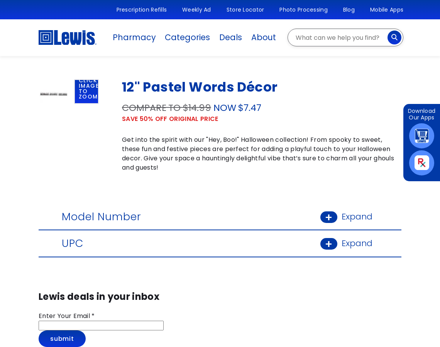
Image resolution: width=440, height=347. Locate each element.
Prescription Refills (142, 10)
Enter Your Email (67, 315)
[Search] (394, 37)
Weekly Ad (196, 10)
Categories (187, 37)
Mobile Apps (386, 10)
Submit (62, 338)
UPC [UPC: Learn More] (220, 243)
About (263, 37)
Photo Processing (303, 10)
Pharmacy (134, 37)
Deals (230, 37)
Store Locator (245, 10)
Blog (349, 10)
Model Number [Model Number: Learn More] (220, 216)
